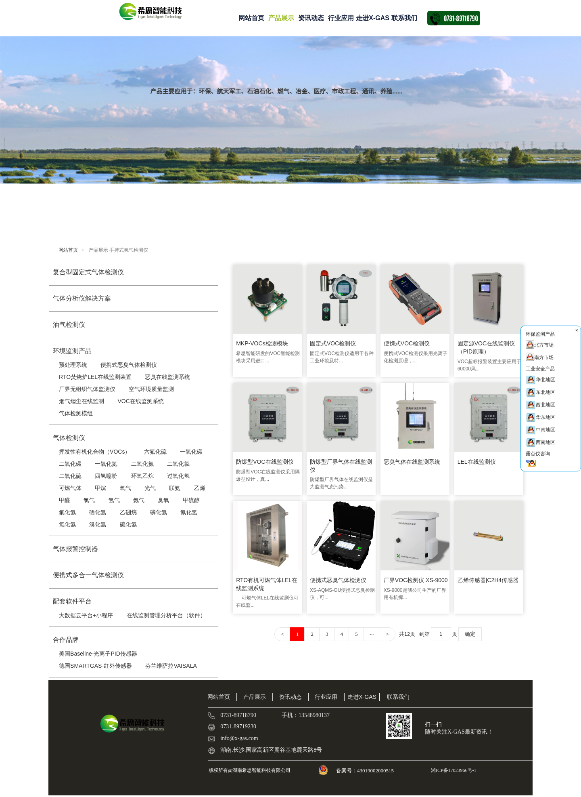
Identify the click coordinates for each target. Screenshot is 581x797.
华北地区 (540, 380)
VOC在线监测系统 (140, 401)
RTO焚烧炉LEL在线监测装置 (95, 377)
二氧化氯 (178, 464)
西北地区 (540, 405)
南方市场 (540, 357)
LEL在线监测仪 (477, 460)
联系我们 (404, 18)
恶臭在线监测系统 (167, 377)
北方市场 (540, 344)
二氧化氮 (142, 464)
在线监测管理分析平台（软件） (166, 615)
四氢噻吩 (106, 476)
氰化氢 (188, 512)
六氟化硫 (155, 451)
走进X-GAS (372, 18)
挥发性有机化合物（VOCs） (94, 451)
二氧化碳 (70, 464)
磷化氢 (158, 512)
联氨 (174, 488)
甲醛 (64, 500)
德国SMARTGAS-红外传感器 (95, 665)
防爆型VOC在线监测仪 (264, 460)
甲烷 (100, 488)
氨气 (138, 500)
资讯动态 (311, 18)
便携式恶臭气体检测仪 (128, 365)
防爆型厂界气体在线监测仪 (341, 464)
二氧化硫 (70, 476)
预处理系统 (73, 365)
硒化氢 (97, 512)
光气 (150, 488)
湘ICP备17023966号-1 (453, 770)
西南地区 (540, 442)
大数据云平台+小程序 (86, 615)
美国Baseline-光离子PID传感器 (98, 653)
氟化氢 (67, 512)
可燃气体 (70, 488)
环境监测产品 (72, 350)
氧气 (125, 488)
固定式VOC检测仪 (333, 342)
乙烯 (199, 488)
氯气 (89, 500)
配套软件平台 (72, 601)
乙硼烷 (128, 512)
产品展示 (281, 18)
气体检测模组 (76, 413)
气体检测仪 (69, 437)
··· (370, 632)
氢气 (114, 500)
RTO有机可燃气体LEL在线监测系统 (266, 581)
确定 (472, 631)
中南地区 (540, 430)
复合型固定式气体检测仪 (88, 272)
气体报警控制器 (75, 548)
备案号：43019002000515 (365, 771)
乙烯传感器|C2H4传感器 (488, 577)
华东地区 (540, 417)
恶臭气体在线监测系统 (412, 460)
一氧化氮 (106, 464)
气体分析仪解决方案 (82, 298)
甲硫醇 (191, 500)
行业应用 (341, 18)
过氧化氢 (178, 476)
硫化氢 (128, 524)
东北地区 (540, 392)
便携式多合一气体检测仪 (88, 575)
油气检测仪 (69, 324)
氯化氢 (67, 524)
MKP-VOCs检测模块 (262, 342)
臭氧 (163, 500)
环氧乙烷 (142, 476)
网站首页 (251, 18)
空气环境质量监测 (151, 389)
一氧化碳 (191, 451)
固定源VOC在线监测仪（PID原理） (487, 346)
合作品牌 (66, 639)
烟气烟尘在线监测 (81, 401)
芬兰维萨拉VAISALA (170, 665)
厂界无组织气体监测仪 (87, 389)
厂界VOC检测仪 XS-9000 (416, 577)
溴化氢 (97, 524)
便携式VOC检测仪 (407, 342)
